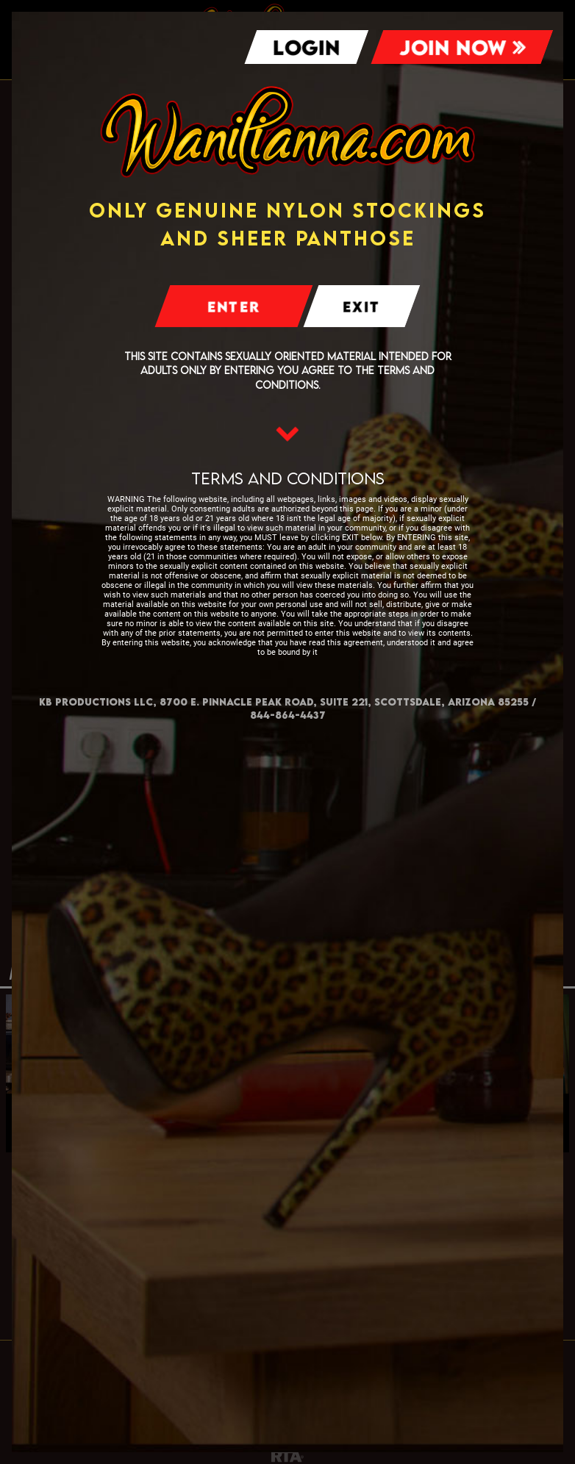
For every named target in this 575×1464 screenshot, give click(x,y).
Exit (362, 306)
